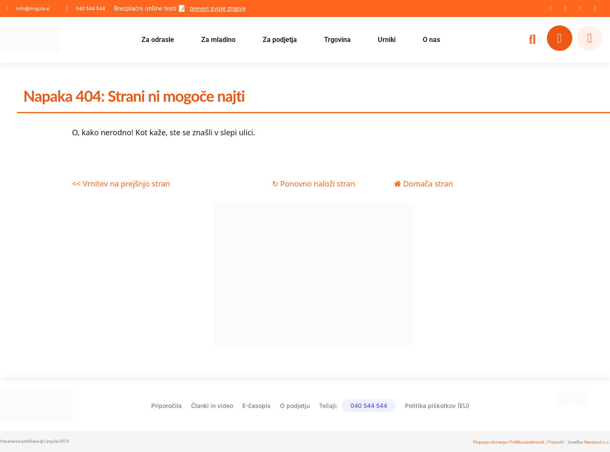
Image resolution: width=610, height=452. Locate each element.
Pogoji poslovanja (489, 442)
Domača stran (423, 184)
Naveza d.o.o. (597, 442)
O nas (431, 40)
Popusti (555, 442)
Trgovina (337, 40)
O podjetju (295, 405)
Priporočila (166, 405)
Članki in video (212, 405)
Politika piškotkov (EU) (437, 405)
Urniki (387, 40)
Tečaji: (357, 405)
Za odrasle (157, 40)
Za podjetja (280, 40)
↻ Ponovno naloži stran (313, 184)
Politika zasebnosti (527, 442)
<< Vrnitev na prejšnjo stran (121, 184)
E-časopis (256, 405)
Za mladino (218, 40)
